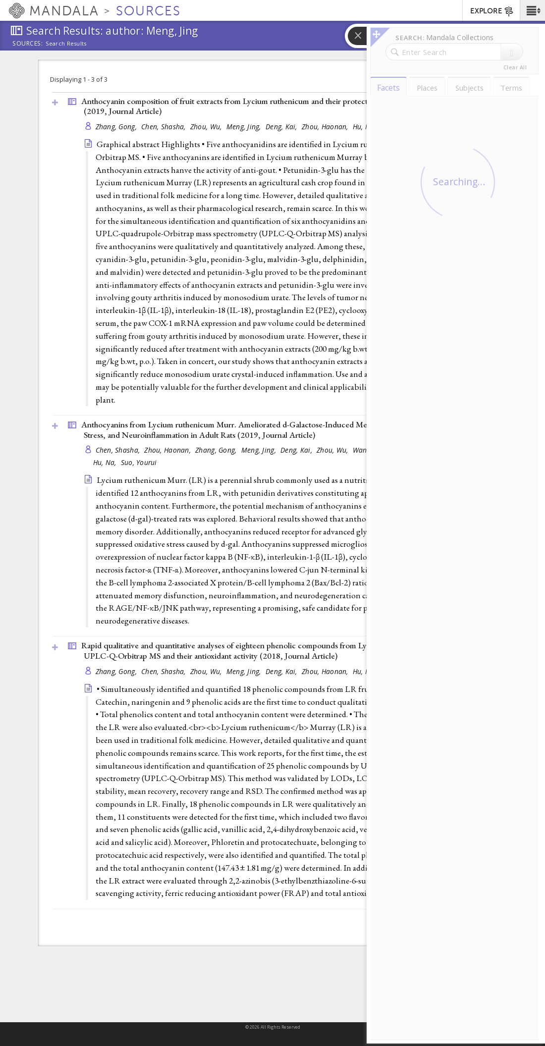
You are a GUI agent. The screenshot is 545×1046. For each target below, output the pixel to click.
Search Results (66, 43)
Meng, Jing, (244, 126)
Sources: (27, 44)
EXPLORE (492, 11)
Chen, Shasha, (164, 126)
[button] (532, 10)
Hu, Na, (365, 126)
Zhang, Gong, (117, 126)
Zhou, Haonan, (326, 126)
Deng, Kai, (282, 126)
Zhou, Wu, (207, 126)
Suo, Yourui (139, 462)
